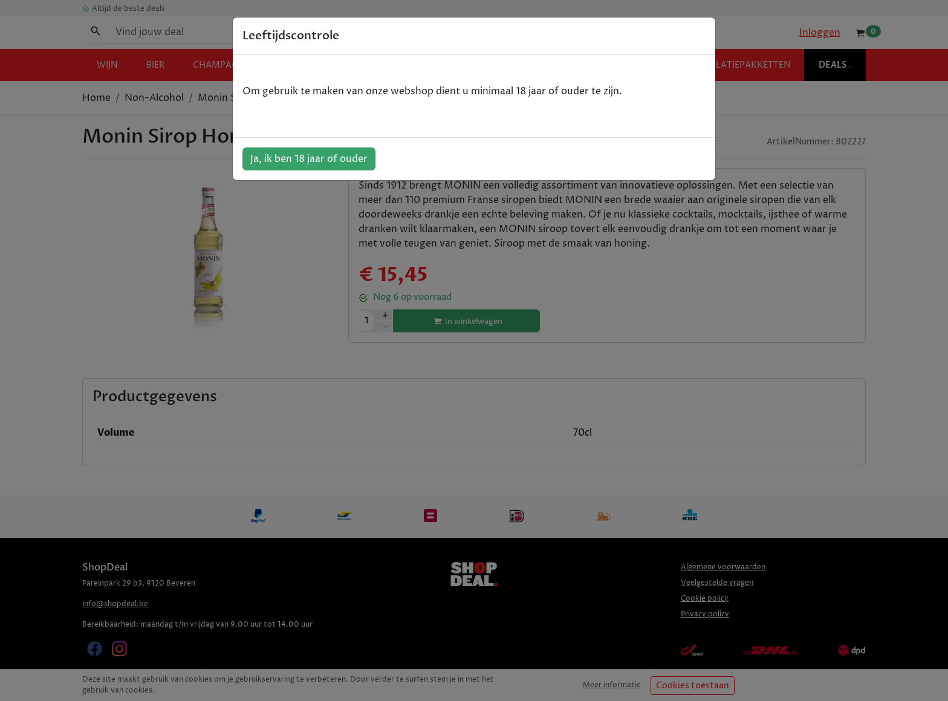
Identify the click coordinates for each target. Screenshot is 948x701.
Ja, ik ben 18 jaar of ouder (309, 159)
